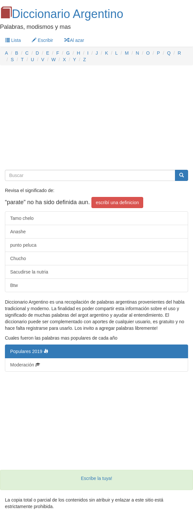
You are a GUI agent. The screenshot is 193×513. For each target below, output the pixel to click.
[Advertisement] (96, 118)
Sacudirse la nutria (29, 271)
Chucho (18, 258)
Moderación (25, 364)
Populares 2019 (29, 351)
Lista (13, 40)
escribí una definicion (117, 202)
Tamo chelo (22, 218)
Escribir (42, 40)
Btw (14, 285)
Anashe (18, 231)
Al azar (74, 40)
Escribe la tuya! (96, 478)
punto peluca (23, 245)
